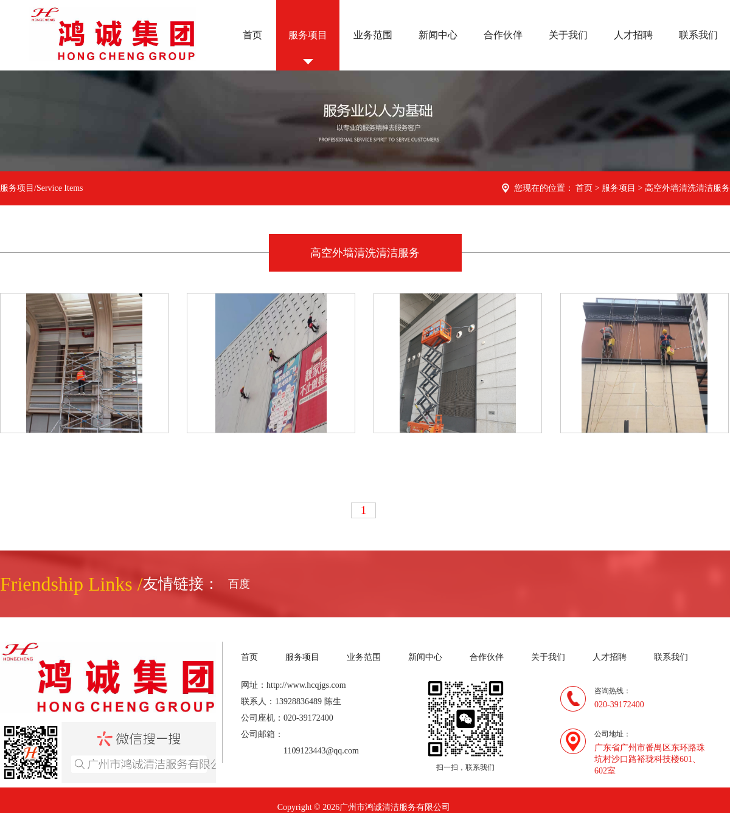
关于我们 (568, 35)
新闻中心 (438, 35)
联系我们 (698, 35)
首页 (252, 35)
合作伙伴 (503, 35)
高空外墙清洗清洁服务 (687, 188)
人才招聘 (633, 35)
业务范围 (372, 35)
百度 (239, 584)
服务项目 (307, 35)
